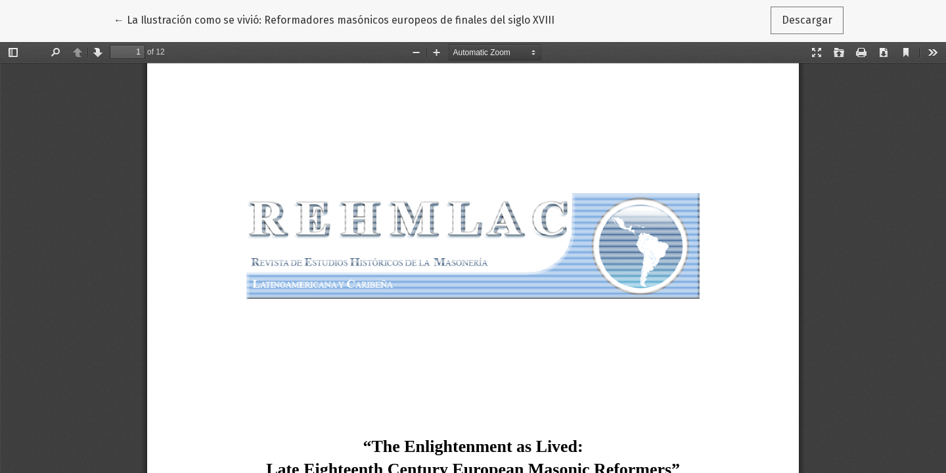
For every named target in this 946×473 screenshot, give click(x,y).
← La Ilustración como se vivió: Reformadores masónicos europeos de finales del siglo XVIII (334, 19)
